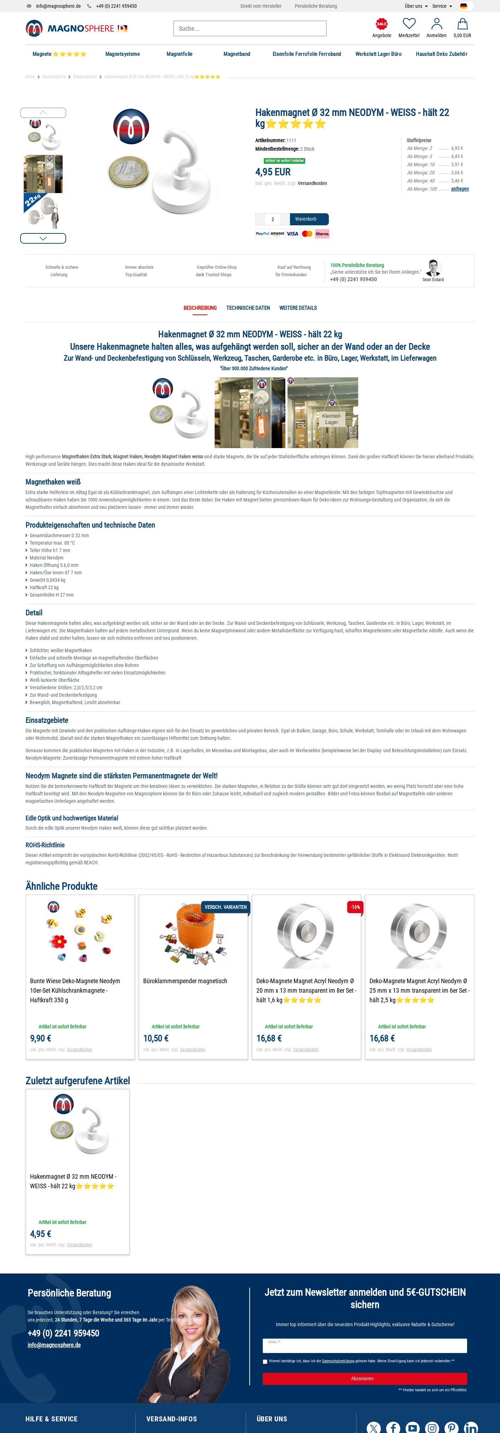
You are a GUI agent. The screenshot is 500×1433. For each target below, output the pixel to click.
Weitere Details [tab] (298, 308)
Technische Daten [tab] (248, 308)
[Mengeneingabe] (272, 219)
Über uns (414, 6)
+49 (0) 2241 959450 (116, 6)
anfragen (460, 189)
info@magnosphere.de (58, 6)
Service (440, 6)
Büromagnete (54, 76)
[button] (43, 238)
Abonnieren (406, 1379)
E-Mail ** (274, 1342)
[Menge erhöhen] (285, 219)
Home (30, 76)
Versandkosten (312, 183)
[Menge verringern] (260, 219)
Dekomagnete (85, 76)
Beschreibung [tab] (200, 308)
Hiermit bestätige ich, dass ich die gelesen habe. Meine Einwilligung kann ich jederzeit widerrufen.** (362, 1361)
